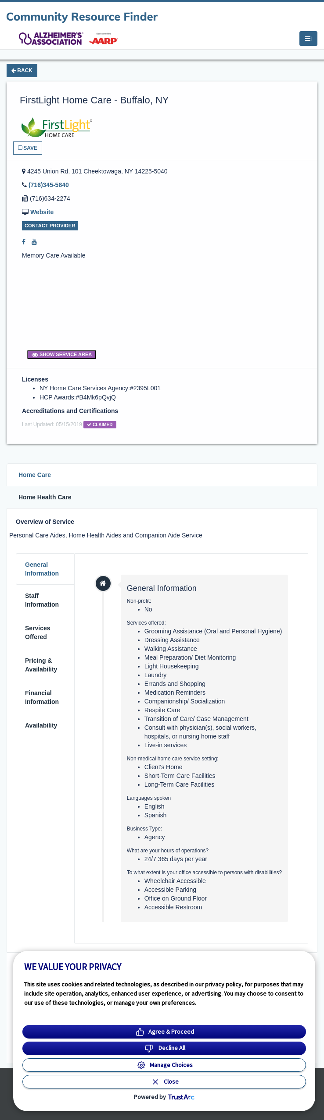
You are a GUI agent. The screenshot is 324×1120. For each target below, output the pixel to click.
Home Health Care (45, 497)
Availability (41, 725)
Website (42, 212)
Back (21, 70)
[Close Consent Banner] (164, 1081)
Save (27, 148)
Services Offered (37, 632)
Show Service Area (62, 354)
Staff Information (42, 600)
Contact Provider (50, 225)
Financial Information (42, 697)
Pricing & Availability (41, 665)
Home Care (34, 474)
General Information (42, 569)
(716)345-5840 (49, 184)
